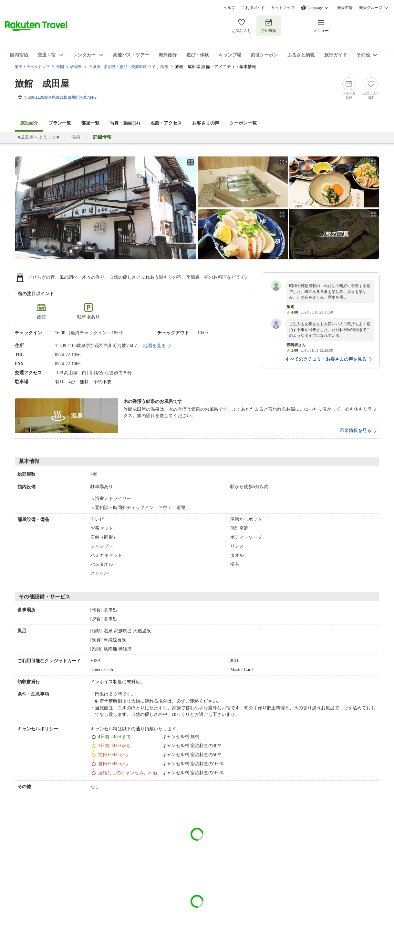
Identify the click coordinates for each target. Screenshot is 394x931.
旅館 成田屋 (42, 84)
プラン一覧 (59, 123)
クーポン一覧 (243, 123)
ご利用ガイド (253, 7)
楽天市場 (345, 7)
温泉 (75, 137)
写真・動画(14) (125, 123)
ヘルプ (229, 7)
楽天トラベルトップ (32, 67)
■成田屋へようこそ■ (38, 137)
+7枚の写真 (334, 234)
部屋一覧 (90, 123)
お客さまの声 (205, 123)
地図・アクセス (166, 123)
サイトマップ (283, 7)
